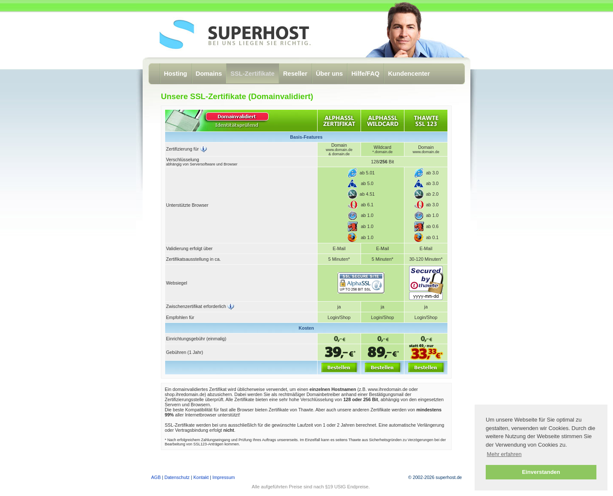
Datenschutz (176, 477)
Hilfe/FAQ (365, 73)
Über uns (329, 73)
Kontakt (201, 477)
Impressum (223, 477)
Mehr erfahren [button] (504, 454)
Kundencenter (409, 73)
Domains (209, 73)
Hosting (175, 73)
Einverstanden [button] (541, 472)
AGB (156, 477)
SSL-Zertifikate (252, 73)
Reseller (295, 73)
